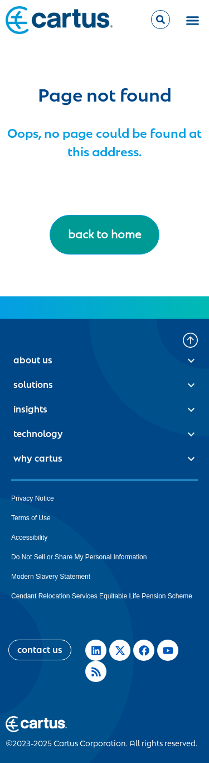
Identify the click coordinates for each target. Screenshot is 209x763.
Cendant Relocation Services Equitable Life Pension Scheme (101, 596)
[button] (192, 20)
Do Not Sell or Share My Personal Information (79, 557)
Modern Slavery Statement (50, 576)
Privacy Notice (32, 498)
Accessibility (29, 537)
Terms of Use (31, 518)
